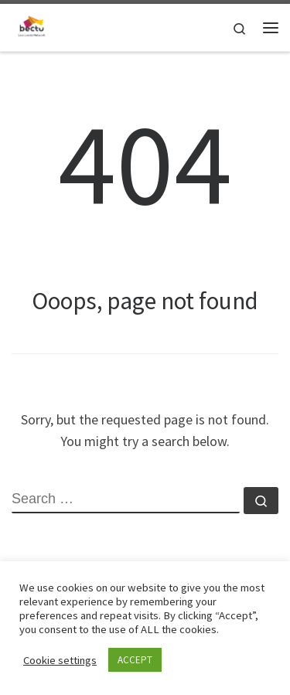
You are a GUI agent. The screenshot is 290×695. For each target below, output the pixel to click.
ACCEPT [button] (135, 659)
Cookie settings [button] (60, 660)
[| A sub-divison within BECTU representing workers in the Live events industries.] (32, 25)
